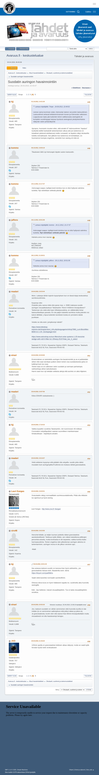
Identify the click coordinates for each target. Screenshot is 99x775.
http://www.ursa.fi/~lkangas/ (51, 509)
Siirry (57, 690)
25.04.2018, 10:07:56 (38, 391)
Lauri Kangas (17, 491)
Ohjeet (71, 769)
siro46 (14, 531)
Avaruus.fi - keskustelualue (24, 55)
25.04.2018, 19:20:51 (38, 491)
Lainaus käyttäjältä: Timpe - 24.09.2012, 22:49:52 (52, 107)
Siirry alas (11, 94)
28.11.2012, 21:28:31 (38, 255)
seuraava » (86, 88)
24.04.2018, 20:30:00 (38, 355)
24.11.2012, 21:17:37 (38, 184)
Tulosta (88, 94)
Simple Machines (22, 769)
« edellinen (75, 88)
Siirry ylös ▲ (90, 769)
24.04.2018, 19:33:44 (38, 291)
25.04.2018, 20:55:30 (38, 604)
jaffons (14, 220)
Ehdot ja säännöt (80, 769)
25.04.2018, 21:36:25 (38, 641)
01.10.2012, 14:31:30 (38, 101)
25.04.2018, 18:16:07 (38, 458)
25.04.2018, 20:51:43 (40, 564)
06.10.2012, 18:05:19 (38, 148)
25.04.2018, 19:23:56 (38, 530)
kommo (15, 148)
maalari (14, 291)
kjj (12, 102)
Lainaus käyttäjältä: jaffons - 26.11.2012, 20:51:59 (52, 260)
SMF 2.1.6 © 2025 (10, 769)
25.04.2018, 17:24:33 (38, 424)
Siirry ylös (11, 676)
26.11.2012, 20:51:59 (38, 220)
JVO (13, 641)
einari (14, 355)
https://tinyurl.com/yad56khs (42, 573)
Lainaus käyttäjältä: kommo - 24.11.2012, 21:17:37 (53, 225)
